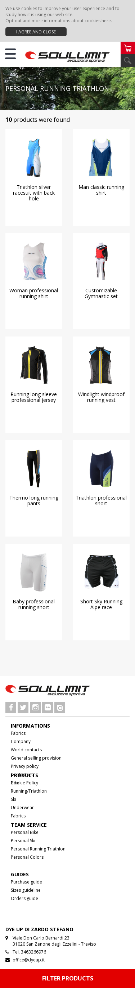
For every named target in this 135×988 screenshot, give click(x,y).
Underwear (22, 807)
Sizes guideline (26, 890)
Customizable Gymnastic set (101, 293)
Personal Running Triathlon (38, 849)
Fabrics (18, 733)
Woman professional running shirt (33, 293)
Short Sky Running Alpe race (101, 604)
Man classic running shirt (101, 190)
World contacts (26, 750)
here (106, 21)
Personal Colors (27, 857)
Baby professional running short (34, 604)
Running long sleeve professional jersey (33, 397)
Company (21, 741)
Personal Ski (23, 841)
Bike (15, 783)
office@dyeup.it (29, 960)
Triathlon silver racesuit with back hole (34, 193)
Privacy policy (25, 766)
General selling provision (36, 758)
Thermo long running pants (33, 500)
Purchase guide (26, 882)
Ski (13, 799)
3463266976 (33, 952)
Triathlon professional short (101, 500)
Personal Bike (25, 832)
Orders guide (24, 898)
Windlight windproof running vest (101, 397)
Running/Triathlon (29, 791)
